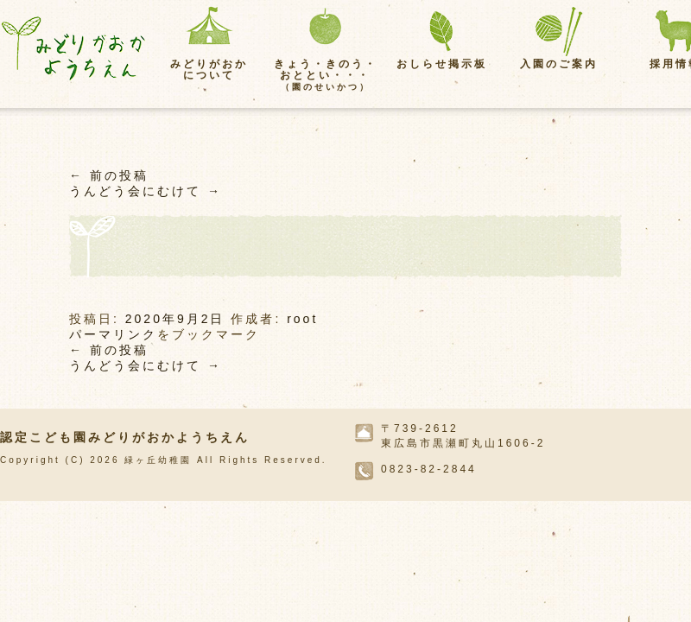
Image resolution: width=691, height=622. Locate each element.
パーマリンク (113, 334)
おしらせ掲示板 (441, 64)
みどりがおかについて (209, 69)
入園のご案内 (559, 64)
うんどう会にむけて (145, 191)
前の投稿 (109, 175)
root (302, 319)
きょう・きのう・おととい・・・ (325, 75)
